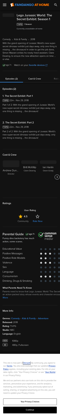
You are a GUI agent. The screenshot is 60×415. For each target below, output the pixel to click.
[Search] (56, 5)
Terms (9, 366)
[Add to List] (55, 32)
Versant (26, 363)
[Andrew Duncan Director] (11, 187)
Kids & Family (29, 328)
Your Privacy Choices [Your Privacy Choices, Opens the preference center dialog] (30, 401)
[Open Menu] (4, 5)
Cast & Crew (34, 89)
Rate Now (37, 231)
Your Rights (50, 372)
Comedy (15, 328)
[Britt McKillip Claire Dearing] (29, 187)
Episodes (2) (11, 89)
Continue (30, 410)
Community (23, 231)
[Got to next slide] (57, 187)
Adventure (43, 328)
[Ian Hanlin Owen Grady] (48, 187)
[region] (30, 384)
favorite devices (38, 75)
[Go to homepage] (29, 5)
